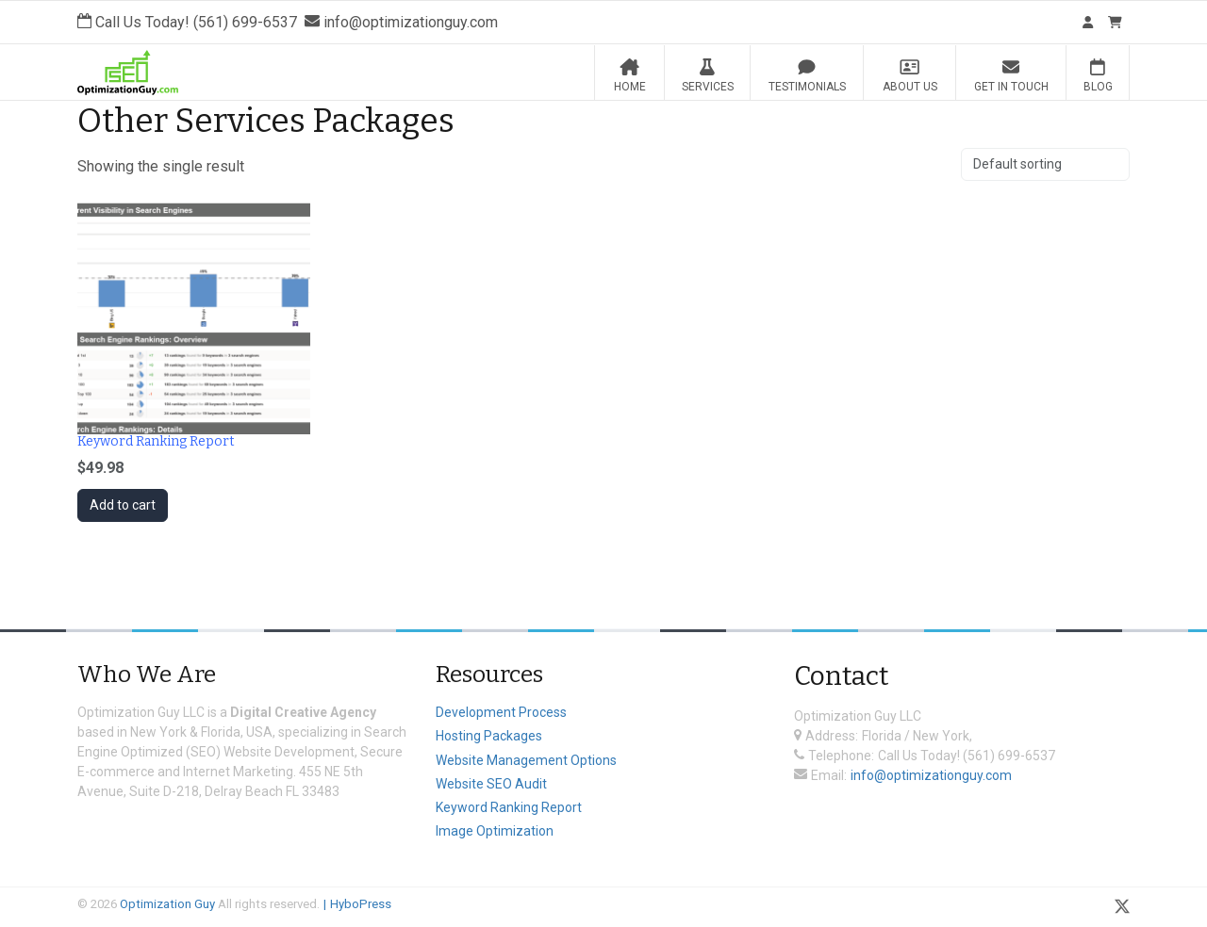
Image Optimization (495, 830)
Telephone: (841, 755)
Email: (829, 775)
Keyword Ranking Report (509, 807)
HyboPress (360, 904)
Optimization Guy (167, 904)
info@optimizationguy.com (931, 775)
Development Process (501, 712)
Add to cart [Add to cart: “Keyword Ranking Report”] (123, 504)
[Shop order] (1045, 164)
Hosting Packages (489, 735)
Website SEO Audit (491, 783)
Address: (831, 735)
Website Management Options (526, 760)
